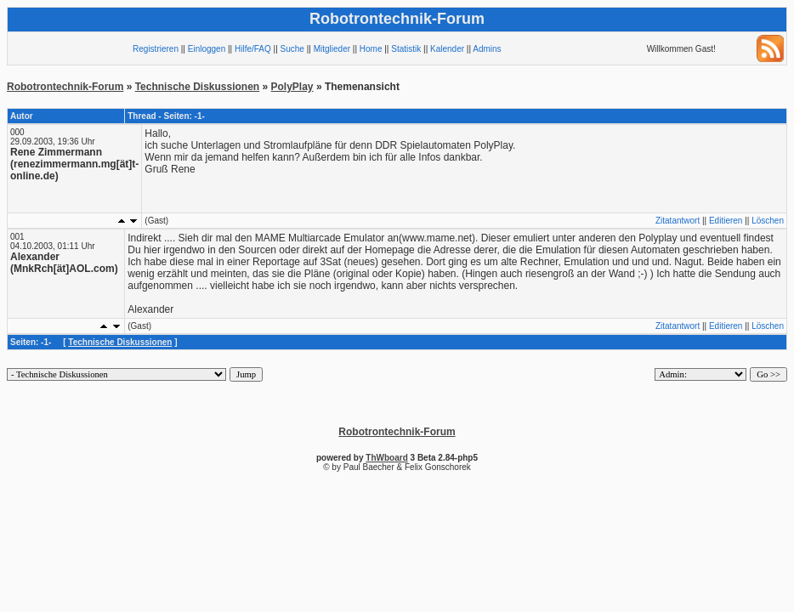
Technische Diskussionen (197, 87)
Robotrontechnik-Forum (65, 87)
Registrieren (156, 49)
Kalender (447, 49)
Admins (487, 49)
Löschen (767, 220)
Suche (292, 49)
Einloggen (206, 49)
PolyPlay (292, 87)
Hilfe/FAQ (253, 49)
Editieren (725, 220)
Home (371, 49)
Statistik (406, 49)
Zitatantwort (677, 220)
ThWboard (386, 457)
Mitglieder (332, 49)
